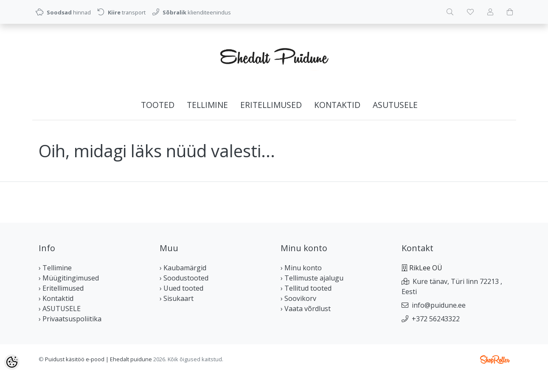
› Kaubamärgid (183, 267)
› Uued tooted (181, 288)
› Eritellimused (61, 288)
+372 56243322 (436, 318)
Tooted (157, 104)
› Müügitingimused (69, 278)
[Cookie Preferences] (12, 362)
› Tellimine (55, 267)
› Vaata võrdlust (306, 308)
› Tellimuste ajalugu (312, 278)
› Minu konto (301, 267)
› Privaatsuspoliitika (70, 318)
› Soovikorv (298, 298)
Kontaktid (337, 104)
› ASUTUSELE (60, 308)
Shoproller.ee (495, 359)
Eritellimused (271, 104)
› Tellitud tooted (306, 288)
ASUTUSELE (395, 104)
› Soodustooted (184, 278)
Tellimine (207, 104)
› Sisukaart (177, 298)
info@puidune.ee (439, 305)
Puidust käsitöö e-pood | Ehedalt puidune (98, 359)
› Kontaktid (56, 298)
